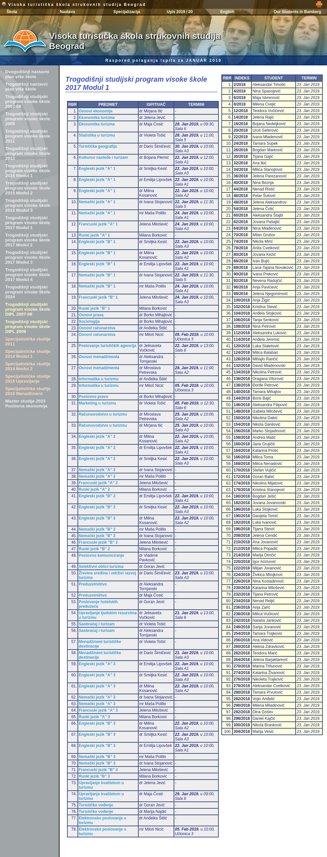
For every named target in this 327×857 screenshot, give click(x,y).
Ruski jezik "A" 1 (94, 235)
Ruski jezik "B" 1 (94, 308)
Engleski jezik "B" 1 (97, 241)
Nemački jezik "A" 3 (97, 697)
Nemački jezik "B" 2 (97, 529)
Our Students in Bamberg (297, 11)
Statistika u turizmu (97, 135)
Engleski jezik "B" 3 (97, 723)
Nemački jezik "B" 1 (97, 275)
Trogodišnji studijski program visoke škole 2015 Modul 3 (27, 205)
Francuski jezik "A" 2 (98, 483)
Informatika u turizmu (99, 379)
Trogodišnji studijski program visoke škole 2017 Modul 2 (27, 240)
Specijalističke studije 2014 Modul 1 (28, 354)
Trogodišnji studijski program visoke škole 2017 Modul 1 (27, 222)
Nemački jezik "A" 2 (97, 470)
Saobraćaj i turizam (97, 624)
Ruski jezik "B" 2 (94, 549)
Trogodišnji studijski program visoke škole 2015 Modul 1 (27, 170)
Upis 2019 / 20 (180, 11)
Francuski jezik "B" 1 (98, 297)
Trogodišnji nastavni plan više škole (26, 86)
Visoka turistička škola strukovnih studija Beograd (73, 4)
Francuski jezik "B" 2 (98, 542)
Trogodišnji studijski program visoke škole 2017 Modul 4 (27, 274)
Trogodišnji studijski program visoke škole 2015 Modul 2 (27, 188)
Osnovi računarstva (97, 328)
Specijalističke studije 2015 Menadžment (28, 391)
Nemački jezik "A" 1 (97, 202)
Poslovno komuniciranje (101, 555)
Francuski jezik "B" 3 (98, 769)
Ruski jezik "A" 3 (94, 717)
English (227, 11)
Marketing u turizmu (97, 403)
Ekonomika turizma (97, 117)
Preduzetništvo (93, 584)
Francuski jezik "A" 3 (98, 710)
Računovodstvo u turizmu (103, 414)
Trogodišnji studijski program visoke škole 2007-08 (27, 101)
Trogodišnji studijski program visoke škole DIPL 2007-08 (27, 309)
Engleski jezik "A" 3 (97, 664)
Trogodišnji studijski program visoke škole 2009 (27, 118)
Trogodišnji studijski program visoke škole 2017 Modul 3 (27, 257)
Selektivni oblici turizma (101, 566)
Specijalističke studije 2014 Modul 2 (28, 366)
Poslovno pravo (93, 396)
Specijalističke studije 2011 (28, 341)
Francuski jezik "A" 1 (98, 224)
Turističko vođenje (96, 805)
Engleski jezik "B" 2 (97, 496)
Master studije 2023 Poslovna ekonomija (26, 403)
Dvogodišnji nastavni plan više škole (27, 74)
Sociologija (89, 321)
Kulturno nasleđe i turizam (103, 157)
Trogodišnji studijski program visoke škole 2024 (27, 292)
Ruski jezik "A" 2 (94, 489)
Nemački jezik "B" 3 (97, 756)
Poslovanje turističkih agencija (107, 345)
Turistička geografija (98, 146)
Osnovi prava (91, 315)
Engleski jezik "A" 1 (97, 168)
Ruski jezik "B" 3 (94, 776)
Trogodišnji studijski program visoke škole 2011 (27, 136)
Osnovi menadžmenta (99, 356)
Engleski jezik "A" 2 (97, 436)
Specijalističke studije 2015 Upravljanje (28, 379)
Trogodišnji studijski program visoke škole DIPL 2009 (27, 326)
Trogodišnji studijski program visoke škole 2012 (27, 153)
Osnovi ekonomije (95, 111)
